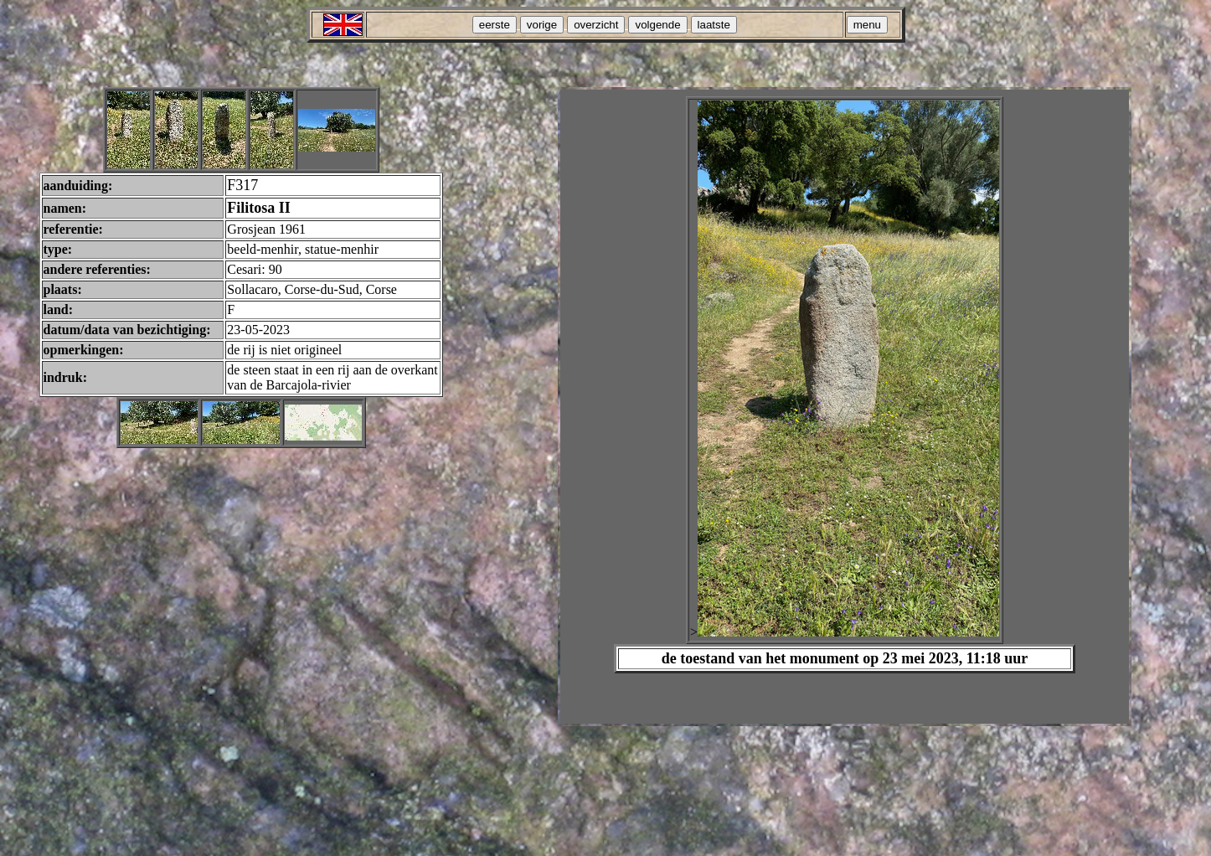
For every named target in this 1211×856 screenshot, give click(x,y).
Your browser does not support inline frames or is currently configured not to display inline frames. (844, 407)
